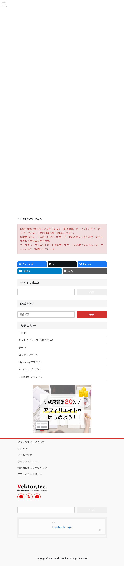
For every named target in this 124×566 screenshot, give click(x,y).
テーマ (22, 347)
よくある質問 (24, 455)
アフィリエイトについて (30, 442)
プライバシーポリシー (29, 474)
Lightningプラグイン (31, 362)
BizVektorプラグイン (31, 369)
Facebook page (62, 527)
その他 (22, 332)
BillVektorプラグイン (31, 376)
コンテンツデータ (28, 354)
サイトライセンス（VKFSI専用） (37, 340)
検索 (92, 314)
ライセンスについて (28, 461)
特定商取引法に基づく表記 (32, 467)
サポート (22, 448)
